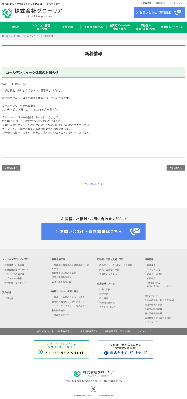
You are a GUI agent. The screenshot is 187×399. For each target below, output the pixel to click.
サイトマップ (175, 3)
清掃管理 (67, 27)
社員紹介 (151, 278)
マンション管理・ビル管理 (41, 27)
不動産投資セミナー (62, 315)
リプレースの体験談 (14, 274)
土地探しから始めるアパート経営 (68, 297)
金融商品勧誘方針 (153, 309)
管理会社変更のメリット (16, 269)
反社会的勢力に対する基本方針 (160, 300)
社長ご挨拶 (104, 289)
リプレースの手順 (13, 278)
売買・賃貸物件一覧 (109, 269)
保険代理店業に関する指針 (158, 318)
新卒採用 (151, 265)
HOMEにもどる (93, 183)
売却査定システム (108, 274)
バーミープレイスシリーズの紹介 (68, 306)
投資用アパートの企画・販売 (119, 27)
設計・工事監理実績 (62, 281)
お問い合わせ (151, 296)
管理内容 (8, 298)
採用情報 (160, 3)
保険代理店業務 (107, 303)
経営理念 (103, 294)
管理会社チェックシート (16, 283)
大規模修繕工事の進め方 (64, 273)
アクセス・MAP (107, 307)
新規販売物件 (58, 310)
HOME (15, 27)
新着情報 (147, 3)
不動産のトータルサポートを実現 (115, 265)
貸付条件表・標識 (153, 304)
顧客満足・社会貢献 (14, 265)
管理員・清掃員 (154, 274)
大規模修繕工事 (93, 27)
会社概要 (103, 298)
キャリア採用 (153, 269)
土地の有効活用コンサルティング (68, 301)
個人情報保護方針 (153, 313)
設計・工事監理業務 (62, 277)
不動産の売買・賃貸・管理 (146, 27)
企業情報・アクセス (172, 27)
